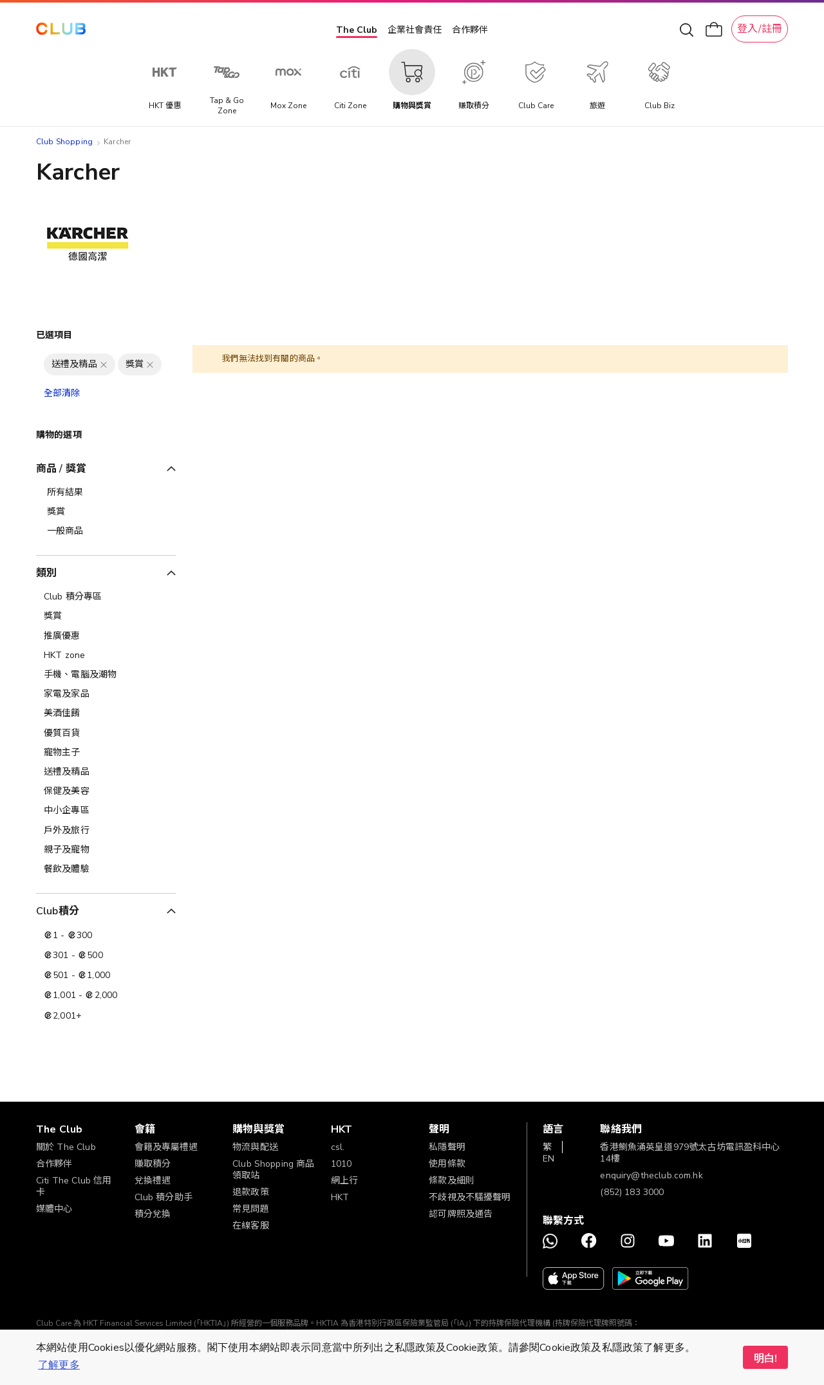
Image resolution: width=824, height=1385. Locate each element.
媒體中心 (54, 1209)
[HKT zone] (106, 655)
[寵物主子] (106, 752)
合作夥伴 (470, 30)
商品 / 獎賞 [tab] (61, 469)
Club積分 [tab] (57, 911)
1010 (341, 1164)
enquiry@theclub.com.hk (651, 1175)
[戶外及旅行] (106, 830)
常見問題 (250, 1209)
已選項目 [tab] (54, 335)
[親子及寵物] (106, 850)
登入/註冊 (759, 29)
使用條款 (447, 1164)
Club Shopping (64, 142)
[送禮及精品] (106, 772)
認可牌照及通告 (460, 1214)
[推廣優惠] (106, 636)
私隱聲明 (447, 1147)
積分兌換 (153, 1214)
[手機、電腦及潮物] (106, 675)
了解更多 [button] (59, 1365)
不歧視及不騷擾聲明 (469, 1197)
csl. (338, 1147)
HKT (340, 1197)
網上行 (344, 1180)
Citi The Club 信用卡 (73, 1186)
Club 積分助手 (163, 1197)
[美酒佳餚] (106, 713)
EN (548, 1159)
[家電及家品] (106, 694)
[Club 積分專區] (106, 597)
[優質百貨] (106, 733)
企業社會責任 (415, 30)
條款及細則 (451, 1180)
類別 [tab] (46, 573)
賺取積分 (153, 1164)
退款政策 (250, 1192)
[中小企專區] (106, 810)
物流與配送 (255, 1147)
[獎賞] (106, 616)
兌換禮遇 (153, 1180)
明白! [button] (765, 1359)
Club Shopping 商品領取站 (273, 1170)
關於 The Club (66, 1147)
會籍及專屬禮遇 (166, 1147)
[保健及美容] (106, 791)
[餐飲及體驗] (106, 869)
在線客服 (250, 1226)
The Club (356, 30)
